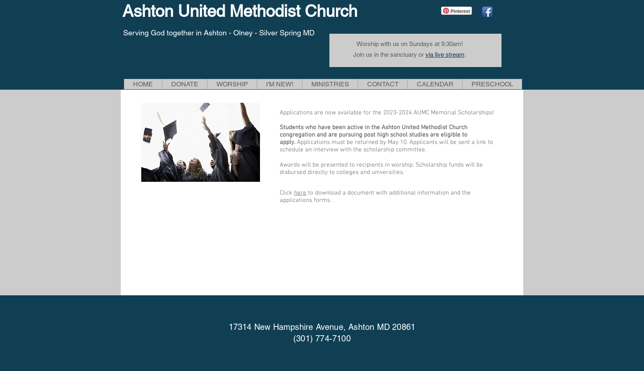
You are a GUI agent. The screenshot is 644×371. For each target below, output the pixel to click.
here (300, 193)
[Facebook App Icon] (487, 12)
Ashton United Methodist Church (239, 11)
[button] (232, 84)
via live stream (445, 54)
